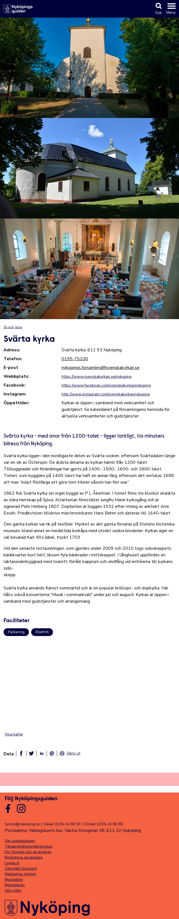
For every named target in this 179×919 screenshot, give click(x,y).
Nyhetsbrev (15, 885)
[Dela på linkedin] (41, 753)
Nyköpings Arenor (20, 874)
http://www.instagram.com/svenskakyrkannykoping (106, 394)
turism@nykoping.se (22, 824)
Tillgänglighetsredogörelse (28, 846)
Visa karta (14, 734)
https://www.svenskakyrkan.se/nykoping (97, 376)
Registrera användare (24, 857)
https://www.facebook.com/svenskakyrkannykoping (106, 385)
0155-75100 (75, 359)
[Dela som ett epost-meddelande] (52, 753)
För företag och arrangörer (28, 852)
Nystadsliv (14, 879)
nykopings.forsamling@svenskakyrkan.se (101, 368)
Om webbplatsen (20, 840)
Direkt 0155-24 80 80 (104, 824)
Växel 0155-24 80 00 (62, 824)
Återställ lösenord (21, 868)
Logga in (12, 863)
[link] (69, 753)
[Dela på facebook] (21, 753)
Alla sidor (13, 890)
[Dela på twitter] (31, 753)
